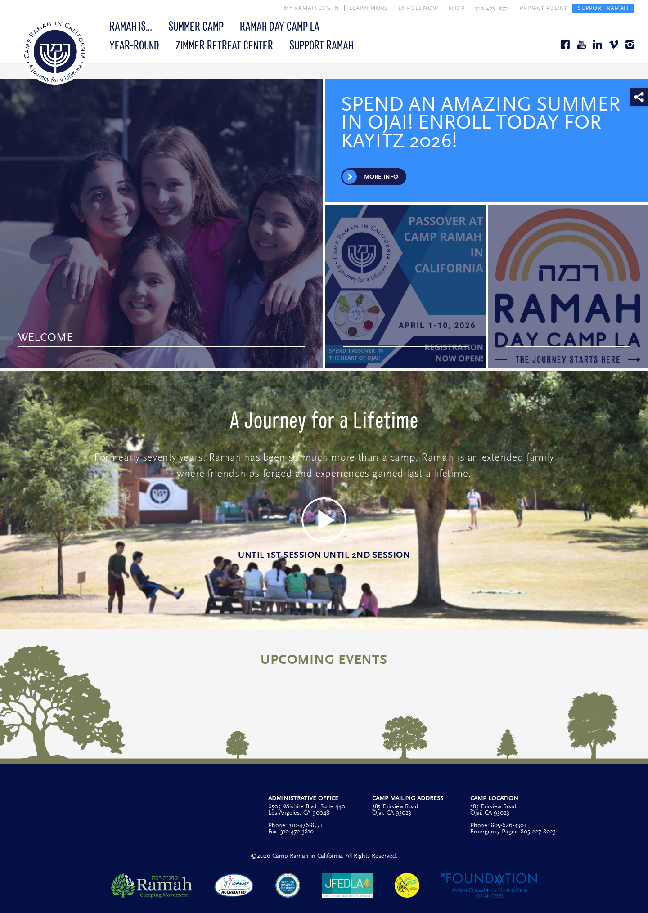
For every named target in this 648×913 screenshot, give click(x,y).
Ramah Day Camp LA (280, 25)
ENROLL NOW (418, 8)
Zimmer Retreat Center (224, 44)
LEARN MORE (368, 8)
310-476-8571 (492, 8)
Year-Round (134, 44)
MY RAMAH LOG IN (311, 8)
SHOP (456, 8)
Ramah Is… (130, 25)
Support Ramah (321, 44)
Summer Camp (196, 25)
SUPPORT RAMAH (603, 8)
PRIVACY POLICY (543, 8)
